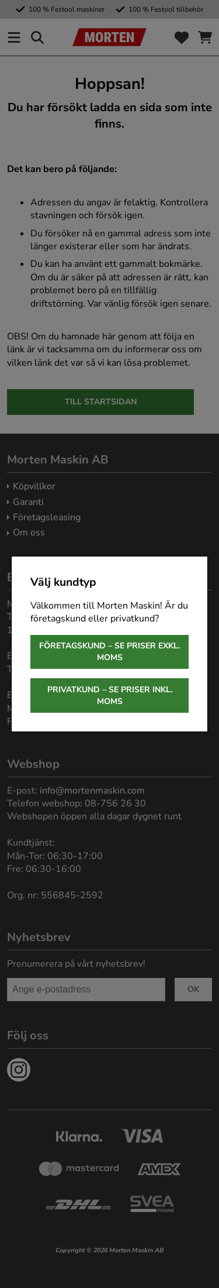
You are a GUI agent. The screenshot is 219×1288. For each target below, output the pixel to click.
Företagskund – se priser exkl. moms (109, 651)
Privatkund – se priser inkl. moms (109, 695)
